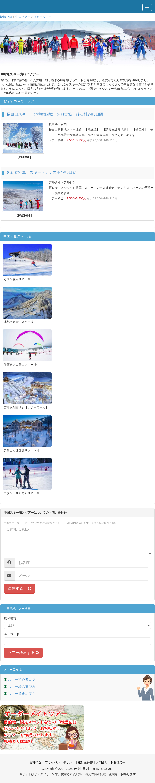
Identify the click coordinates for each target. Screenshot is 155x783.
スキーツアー (43, 17)
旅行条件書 (85, 762)
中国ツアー (22, 17)
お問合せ (102, 762)
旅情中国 (6, 17)
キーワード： (13, 634)
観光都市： (11, 618)
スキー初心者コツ (21, 679)
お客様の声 (118, 762)
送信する (19, 588)
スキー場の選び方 (21, 686)
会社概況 (35, 762)
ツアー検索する (23, 653)
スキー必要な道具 (21, 693)
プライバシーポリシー (59, 762)
